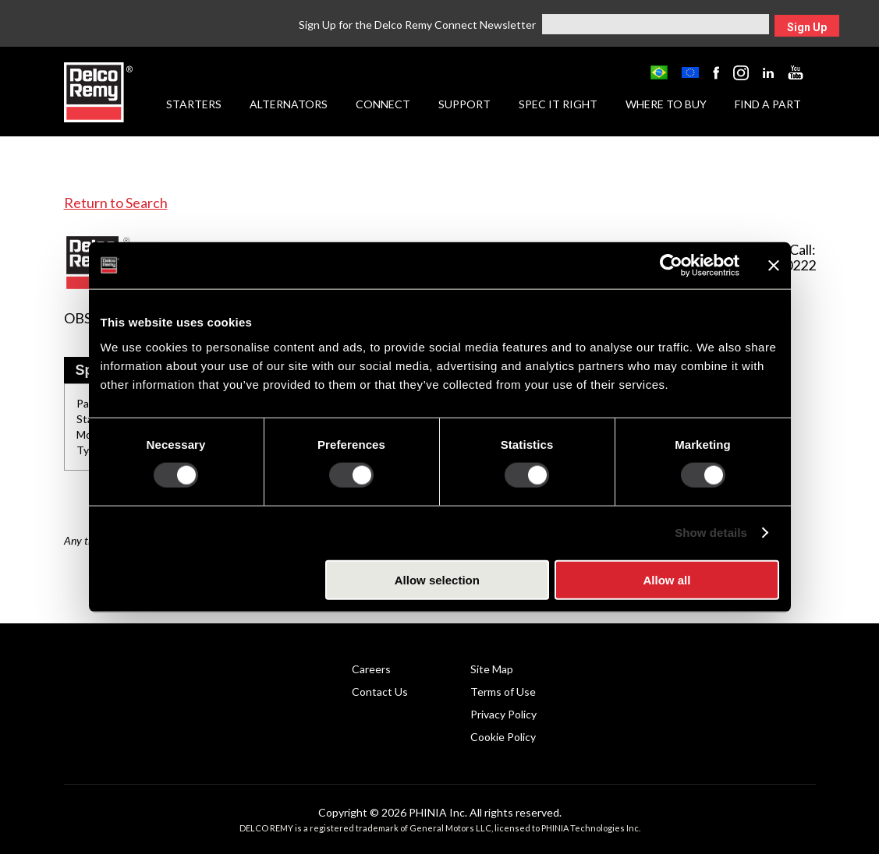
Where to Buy (666, 104)
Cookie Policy (503, 736)
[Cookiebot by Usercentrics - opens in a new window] (671, 265)
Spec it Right (558, 104)
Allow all (667, 579)
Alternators (289, 104)
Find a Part (768, 104)
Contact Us (380, 691)
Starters (194, 104)
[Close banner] (773, 265)
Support (464, 104)
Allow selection (437, 579)
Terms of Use (503, 691)
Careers (371, 669)
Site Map (491, 669)
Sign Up (807, 27)
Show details (711, 532)
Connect (383, 104)
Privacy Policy (503, 714)
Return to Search (116, 202)
